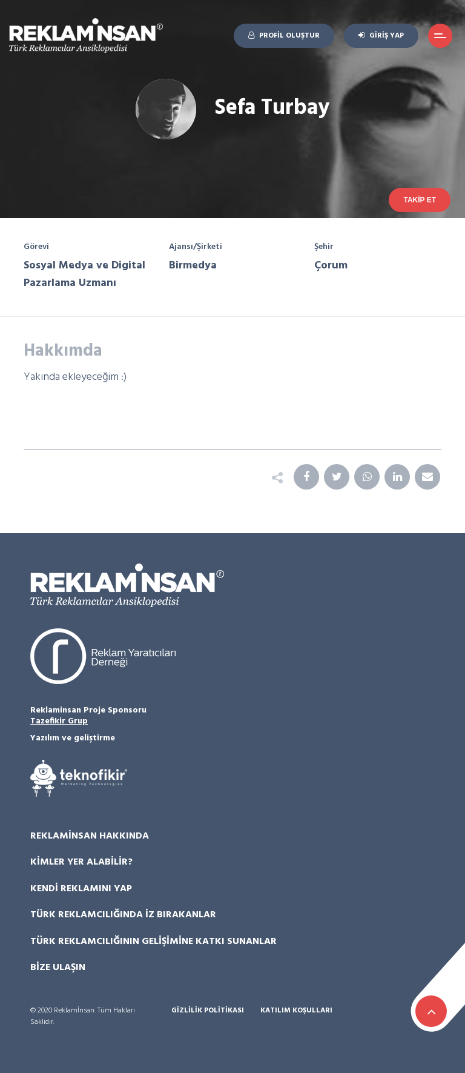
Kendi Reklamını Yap (81, 889)
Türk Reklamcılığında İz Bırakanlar (123, 915)
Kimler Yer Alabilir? (81, 862)
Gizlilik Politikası (207, 1011)
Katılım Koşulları (296, 1011)
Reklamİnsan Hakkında (89, 836)
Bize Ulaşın (57, 967)
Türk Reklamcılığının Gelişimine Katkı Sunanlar (153, 941)
